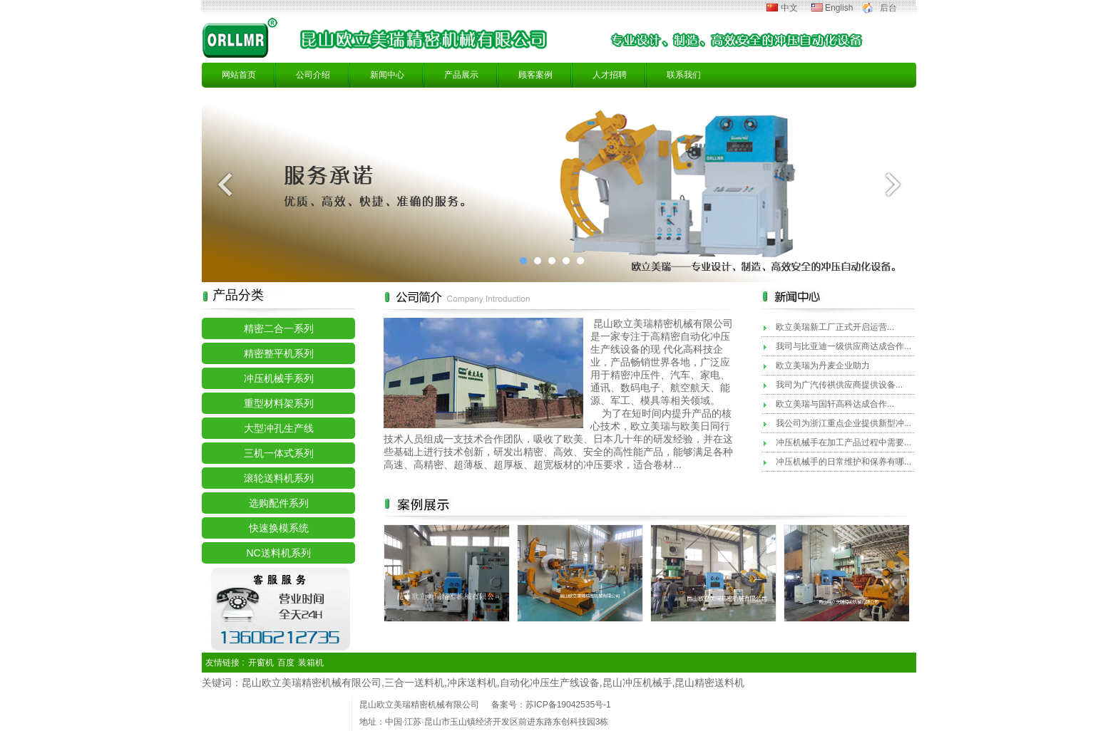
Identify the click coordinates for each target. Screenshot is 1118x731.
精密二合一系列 (279, 328)
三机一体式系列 (279, 453)
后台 (888, 8)
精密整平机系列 (279, 353)
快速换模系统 (279, 528)
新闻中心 (387, 75)
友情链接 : (225, 663)
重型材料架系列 (279, 403)
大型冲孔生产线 (279, 428)
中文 (789, 8)
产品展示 (461, 75)
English (839, 8)
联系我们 (684, 75)
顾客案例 (535, 75)
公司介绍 (313, 75)
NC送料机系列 (278, 553)
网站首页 (239, 75)
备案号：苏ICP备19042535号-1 (551, 705)
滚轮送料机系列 (279, 478)
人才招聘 (610, 75)
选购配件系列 (279, 503)
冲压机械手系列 (279, 378)
